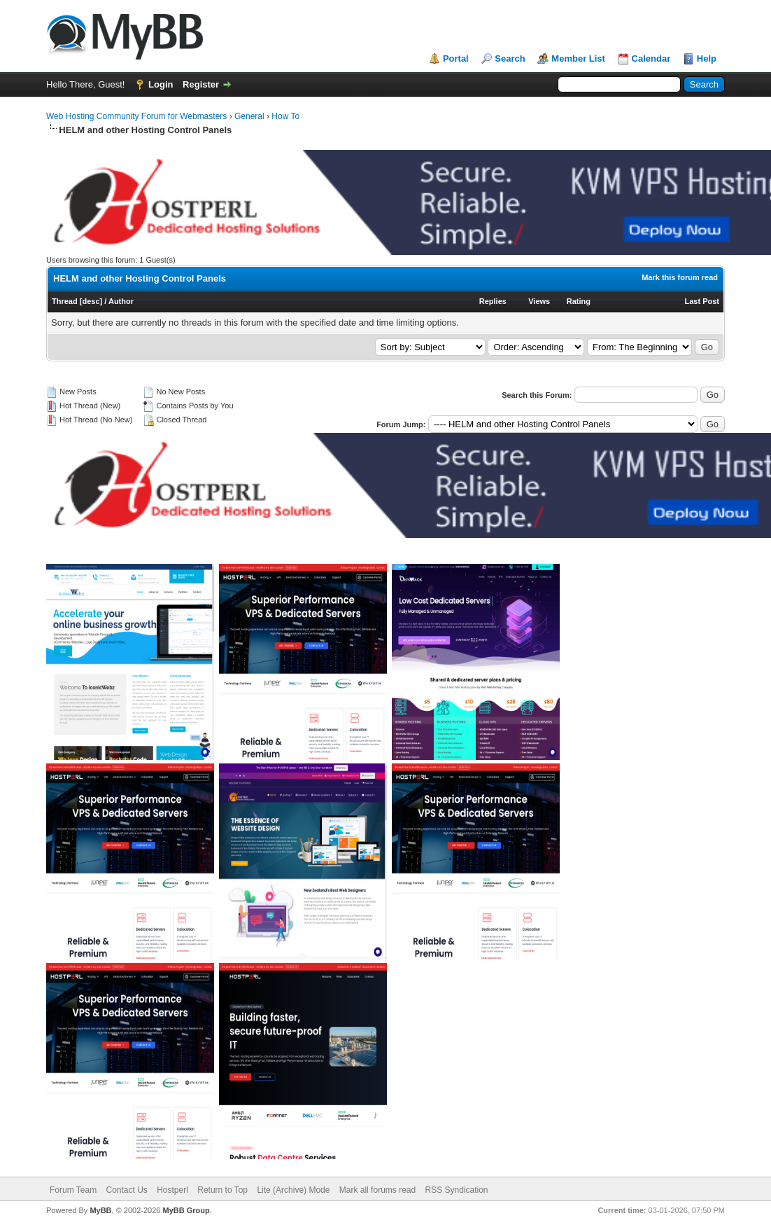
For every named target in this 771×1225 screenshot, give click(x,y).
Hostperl (172, 1190)
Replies (493, 301)
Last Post (701, 301)
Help (706, 58)
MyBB (100, 1210)
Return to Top (222, 1190)
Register (201, 84)
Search (510, 58)
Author (121, 301)
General (249, 116)
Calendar (651, 58)
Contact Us (126, 1190)
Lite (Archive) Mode (293, 1190)
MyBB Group (185, 1210)
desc (90, 301)
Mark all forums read (377, 1190)
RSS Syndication (456, 1190)
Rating (578, 301)
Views (539, 301)
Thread (65, 301)
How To (285, 116)
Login (160, 84)
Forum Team (73, 1190)
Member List (578, 58)
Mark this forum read (680, 277)
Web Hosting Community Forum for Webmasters (136, 116)
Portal (456, 58)
